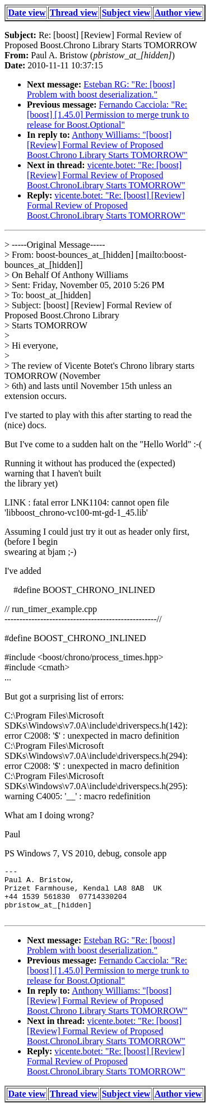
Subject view (126, 12)
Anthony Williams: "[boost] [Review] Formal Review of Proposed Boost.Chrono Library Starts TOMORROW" (107, 145)
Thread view (73, 12)
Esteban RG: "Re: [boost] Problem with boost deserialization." (101, 89)
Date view (27, 12)
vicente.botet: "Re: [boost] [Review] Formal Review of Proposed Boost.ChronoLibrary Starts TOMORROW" (106, 175)
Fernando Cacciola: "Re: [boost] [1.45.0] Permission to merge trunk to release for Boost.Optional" (108, 114)
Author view (178, 12)
